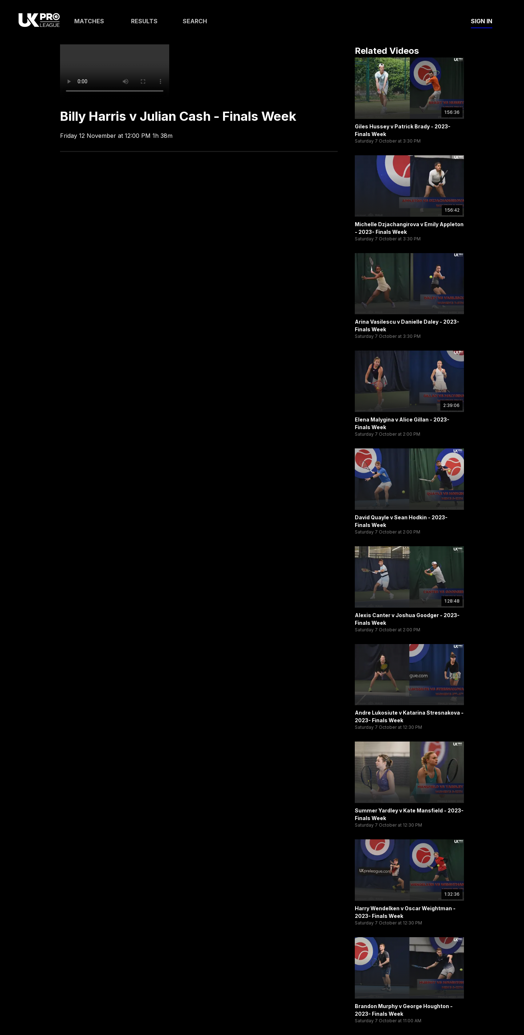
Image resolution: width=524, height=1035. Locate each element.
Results (144, 21)
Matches (89, 21)
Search (195, 21)
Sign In (481, 21)
